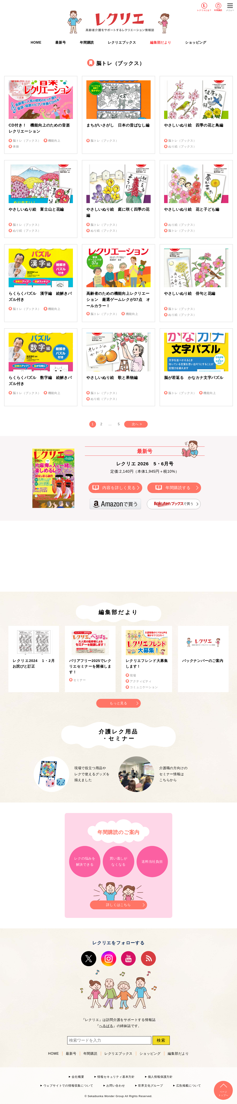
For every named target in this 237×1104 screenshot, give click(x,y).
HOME (36, 42)
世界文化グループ (150, 1085)
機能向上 (54, 140)
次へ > (137, 424)
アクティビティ (141, 681)
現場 (133, 675)
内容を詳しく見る (119, 487)
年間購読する (178, 487)
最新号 (60, 42)
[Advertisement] (82, 555)
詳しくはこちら (118, 903)
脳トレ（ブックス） (27, 140)
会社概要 (78, 1076)
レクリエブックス (122, 42)
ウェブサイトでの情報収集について (68, 1085)
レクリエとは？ (204, 10)
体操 (16, 146)
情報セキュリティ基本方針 (116, 1076)
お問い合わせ (115, 1085)
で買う (173, 504)
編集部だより (160, 42)
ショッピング (195, 42)
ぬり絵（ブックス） (182, 146)
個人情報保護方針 (160, 1076)
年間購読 (218, 10)
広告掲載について (188, 1085)
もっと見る (118, 703)
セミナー (79, 680)
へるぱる (106, 1026)
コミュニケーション (144, 687)
